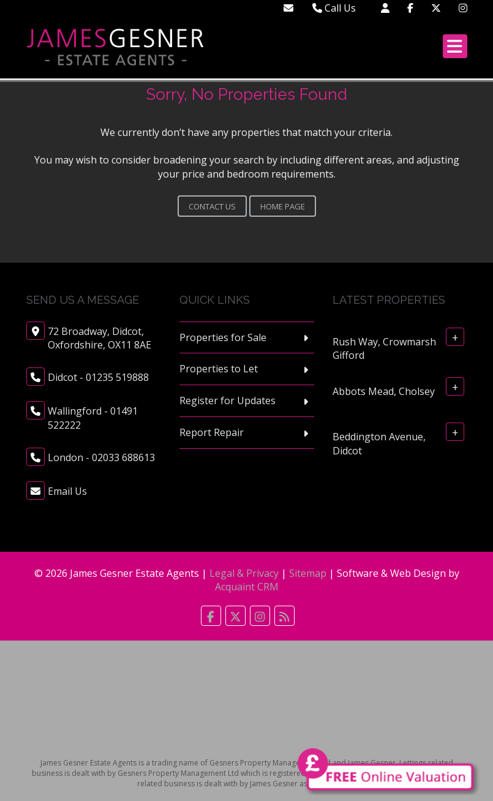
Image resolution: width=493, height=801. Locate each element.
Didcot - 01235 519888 (98, 377)
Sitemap (307, 573)
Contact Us (212, 206)
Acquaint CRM (247, 586)
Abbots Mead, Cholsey (384, 391)
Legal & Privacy (244, 573)
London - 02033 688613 (101, 457)
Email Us (67, 491)
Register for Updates (227, 400)
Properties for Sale (222, 337)
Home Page (282, 206)
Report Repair (211, 432)
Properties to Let (218, 368)
